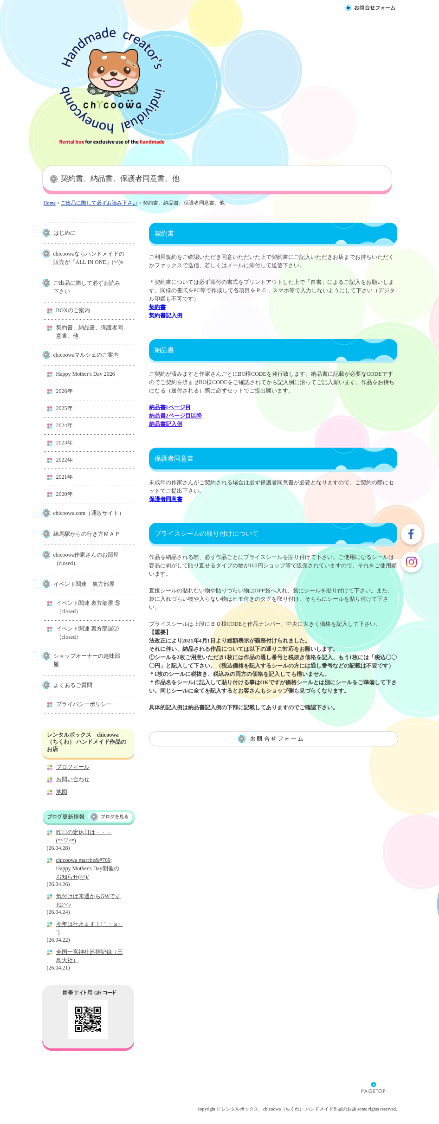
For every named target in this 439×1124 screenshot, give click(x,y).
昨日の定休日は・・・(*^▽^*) (84, 836)
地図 (61, 792)
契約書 (157, 307)
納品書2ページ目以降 (175, 415)
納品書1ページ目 (170, 407)
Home (50, 203)
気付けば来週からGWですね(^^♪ (88, 900)
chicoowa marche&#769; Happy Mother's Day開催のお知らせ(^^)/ (87, 868)
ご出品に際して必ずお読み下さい (99, 203)
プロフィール (73, 767)
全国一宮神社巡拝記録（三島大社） (89, 956)
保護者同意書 (165, 499)
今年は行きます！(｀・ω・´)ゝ (89, 928)
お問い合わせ (73, 779)
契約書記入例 (165, 315)
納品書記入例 (165, 424)
